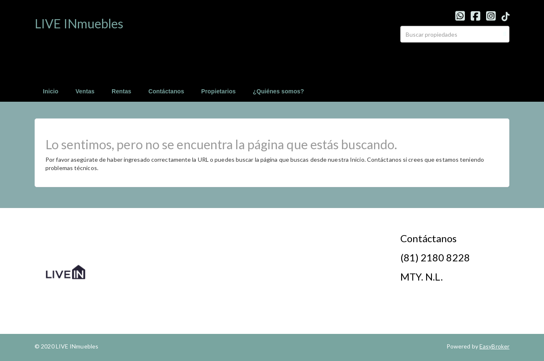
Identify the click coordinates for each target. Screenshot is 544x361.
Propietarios (218, 91)
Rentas (121, 91)
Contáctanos (166, 91)
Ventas (85, 91)
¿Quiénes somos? (278, 91)
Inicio (50, 91)
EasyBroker (494, 346)
